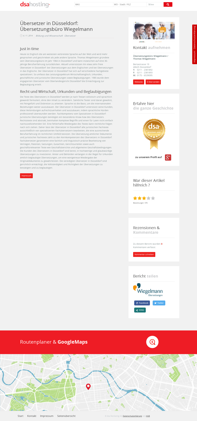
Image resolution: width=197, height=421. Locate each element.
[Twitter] (159, 303)
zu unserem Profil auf (153, 157)
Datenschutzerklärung (194, 37)
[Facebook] (142, 303)
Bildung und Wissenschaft (49, 35)
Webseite (139, 82)
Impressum (194, 57)
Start (20, 416)
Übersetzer (70, 35)
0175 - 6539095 (145, 75)
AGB (148, 416)
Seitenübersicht (66, 416)
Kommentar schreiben (144, 254)
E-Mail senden (153, 82)
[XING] (140, 310)
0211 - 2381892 (145, 69)
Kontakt (31, 416)
